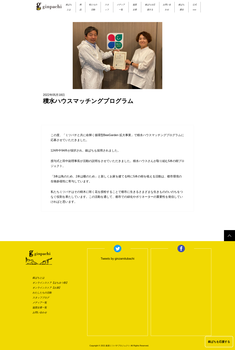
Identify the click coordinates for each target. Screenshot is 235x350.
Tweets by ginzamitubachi (117, 258)
